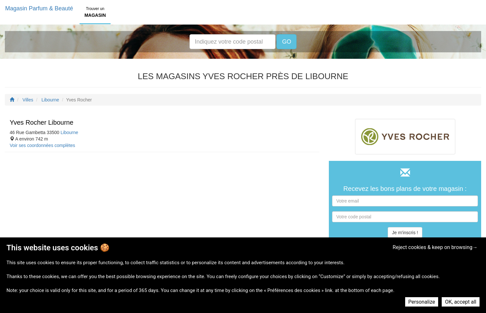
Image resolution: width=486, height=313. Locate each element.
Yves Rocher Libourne (41, 122)
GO (286, 41)
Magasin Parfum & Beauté (39, 8)
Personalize (421, 302)
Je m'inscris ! (405, 232)
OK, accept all (460, 302)
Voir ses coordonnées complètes (42, 145)
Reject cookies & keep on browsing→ (435, 247)
